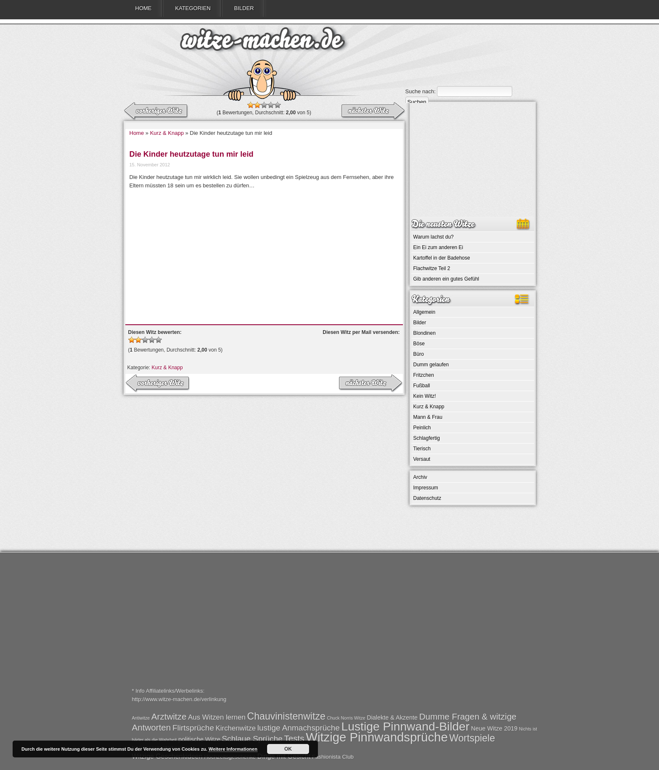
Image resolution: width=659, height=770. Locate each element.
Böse (419, 344)
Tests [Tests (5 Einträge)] (294, 738)
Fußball (421, 386)
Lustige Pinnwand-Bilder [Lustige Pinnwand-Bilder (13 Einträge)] (405, 726)
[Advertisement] (264, 253)
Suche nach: (420, 91)
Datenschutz (427, 498)
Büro (418, 354)
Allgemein (424, 312)
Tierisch (422, 449)
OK (288, 749)
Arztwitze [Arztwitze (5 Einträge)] (169, 716)
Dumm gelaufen (431, 365)
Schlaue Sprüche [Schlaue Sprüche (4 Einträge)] (252, 738)
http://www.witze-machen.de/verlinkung (179, 699)
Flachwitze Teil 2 (431, 268)
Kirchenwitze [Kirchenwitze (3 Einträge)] (236, 728)
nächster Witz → (156, 111)
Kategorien (193, 8)
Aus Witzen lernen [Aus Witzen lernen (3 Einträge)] (217, 717)
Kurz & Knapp (167, 133)
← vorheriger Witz (372, 111)
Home (143, 8)
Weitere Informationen (233, 749)
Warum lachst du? (433, 237)
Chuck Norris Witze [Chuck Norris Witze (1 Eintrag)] (346, 717)
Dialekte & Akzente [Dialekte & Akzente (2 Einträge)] (392, 717)
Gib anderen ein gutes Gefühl (446, 279)
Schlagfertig (426, 438)
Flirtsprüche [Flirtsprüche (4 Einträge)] (193, 727)
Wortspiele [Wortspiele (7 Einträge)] (472, 738)
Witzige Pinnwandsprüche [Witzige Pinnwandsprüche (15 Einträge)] (376, 737)
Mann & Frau (427, 417)
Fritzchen (423, 375)
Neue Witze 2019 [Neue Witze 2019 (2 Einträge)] (494, 728)
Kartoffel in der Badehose (441, 258)
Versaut (422, 459)
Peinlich (422, 428)
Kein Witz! (424, 396)
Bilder (244, 8)
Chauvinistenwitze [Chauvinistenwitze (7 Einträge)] (286, 716)
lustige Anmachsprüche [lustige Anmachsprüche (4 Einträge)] (298, 727)
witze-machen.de (262, 42)
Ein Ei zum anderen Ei (438, 247)
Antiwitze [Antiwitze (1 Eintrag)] (141, 717)
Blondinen (424, 333)
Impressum (425, 488)
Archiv (420, 477)
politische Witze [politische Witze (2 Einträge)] (199, 739)
